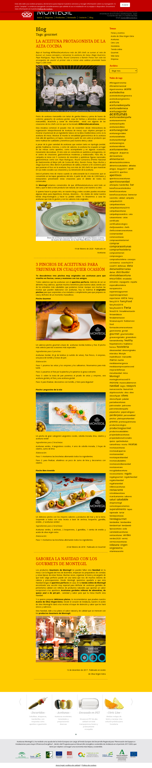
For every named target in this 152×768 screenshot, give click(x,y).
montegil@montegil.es (129, 18)
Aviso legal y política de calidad (68, 765)
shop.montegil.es (49, 196)
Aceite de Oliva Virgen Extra (122, 36)
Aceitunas (101, 252)
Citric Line (115, 42)
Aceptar (125, 5)
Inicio (39, 18)
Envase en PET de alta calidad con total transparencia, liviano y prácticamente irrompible (88, 724)
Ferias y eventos (118, 33)
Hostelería (115, 46)
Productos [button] (60, 18)
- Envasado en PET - (89, 714)
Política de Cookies (45, 9)
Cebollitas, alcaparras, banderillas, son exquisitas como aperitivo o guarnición (38, 720)
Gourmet (102, 547)
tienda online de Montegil (93, 583)
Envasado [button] (71, 18)
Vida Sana (115, 56)
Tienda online (116, 49)
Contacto (83, 18)
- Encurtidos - (38, 712)
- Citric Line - (114, 712)
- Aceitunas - (63, 712)
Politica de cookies (89, 765)
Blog (91, 18)
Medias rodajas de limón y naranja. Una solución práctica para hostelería (114, 720)
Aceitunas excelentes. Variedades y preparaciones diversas (63, 720)
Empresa (49, 18)
